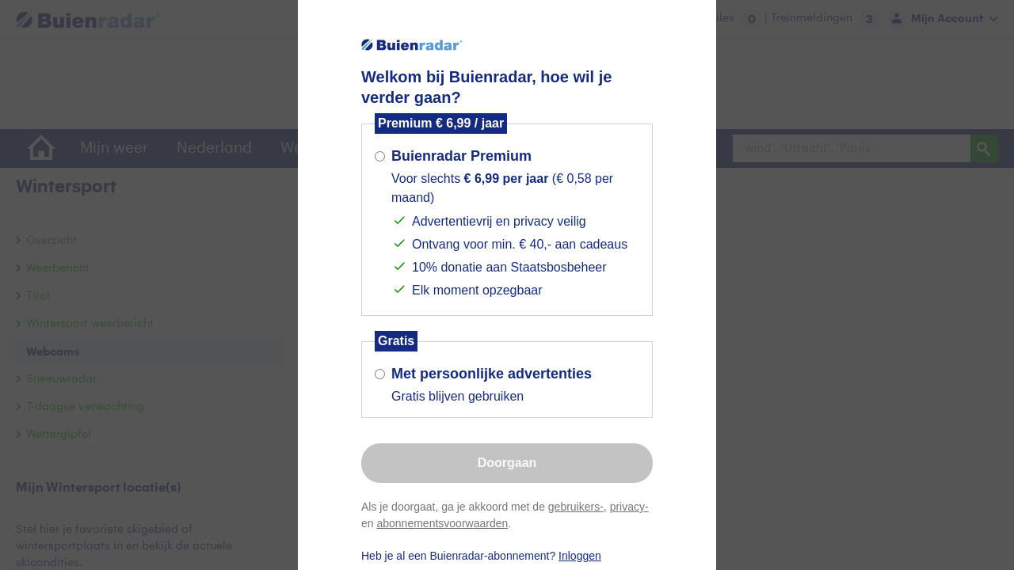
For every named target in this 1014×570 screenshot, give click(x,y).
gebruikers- (576, 506)
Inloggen (579, 555)
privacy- (629, 506)
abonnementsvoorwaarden (442, 523)
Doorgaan (507, 462)
